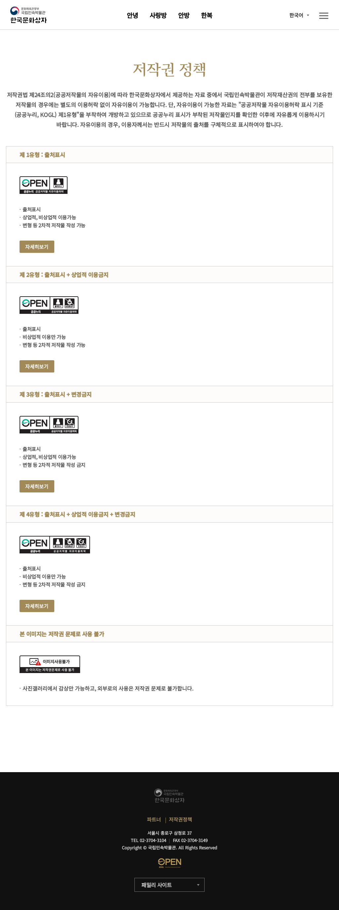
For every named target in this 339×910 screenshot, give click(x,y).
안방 (183, 15)
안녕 (132, 15)
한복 (206, 15)
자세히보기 (36, 246)
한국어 (296, 15)
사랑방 (158, 15)
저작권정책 (180, 819)
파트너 (154, 819)
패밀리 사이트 (156, 885)
